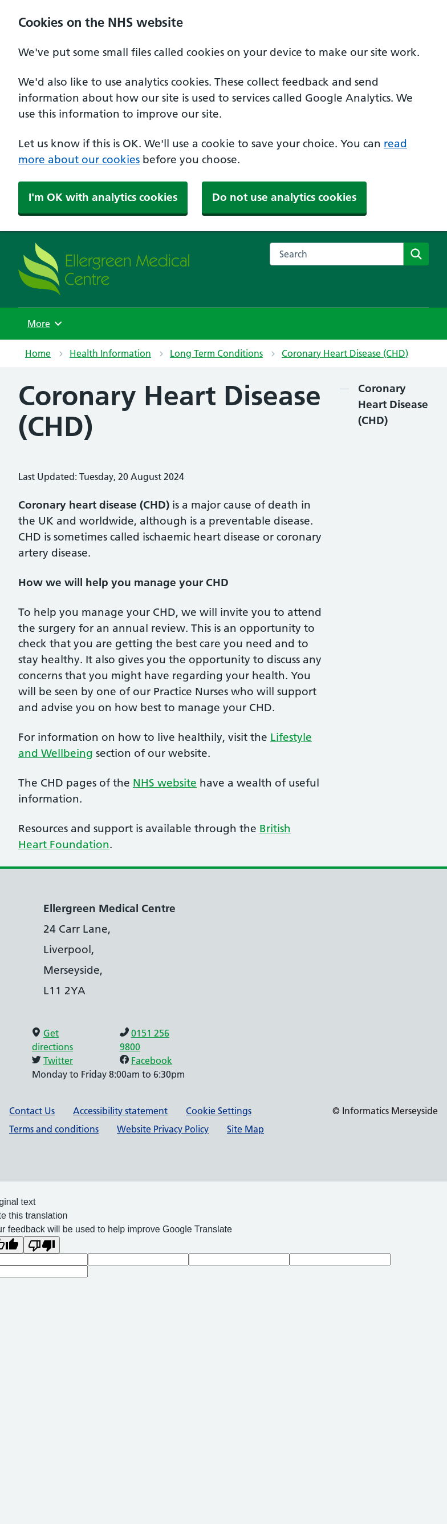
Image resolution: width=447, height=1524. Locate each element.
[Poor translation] (41, 1244)
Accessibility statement (120, 1110)
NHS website (165, 782)
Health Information (110, 353)
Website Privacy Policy (163, 1129)
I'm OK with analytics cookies (103, 197)
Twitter (58, 1060)
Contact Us (32, 1110)
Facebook (151, 1060)
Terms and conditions (54, 1129)
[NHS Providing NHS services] (103, 269)
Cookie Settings (218, 1110)
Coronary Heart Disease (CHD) (345, 353)
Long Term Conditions (216, 353)
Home (38, 353)
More (46, 323)
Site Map (245, 1129)
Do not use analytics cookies (284, 197)
